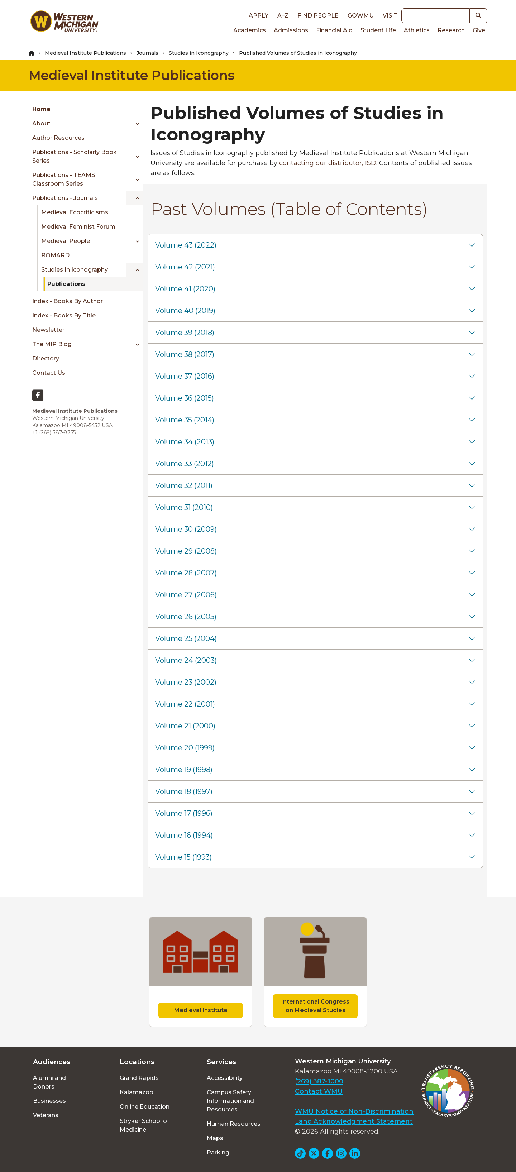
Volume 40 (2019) (185, 310)
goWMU (361, 15)
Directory (45, 358)
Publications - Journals (65, 198)
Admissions (291, 30)
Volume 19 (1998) (183, 769)
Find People (318, 15)
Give (479, 30)
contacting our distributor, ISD (327, 163)
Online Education (144, 1106)
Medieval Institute (201, 1010)
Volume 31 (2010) (184, 507)
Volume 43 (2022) (185, 245)
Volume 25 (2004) (186, 638)
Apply (258, 15)
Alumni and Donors (49, 1082)
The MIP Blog (52, 344)
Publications (66, 284)
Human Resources (234, 1123)
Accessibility (225, 1078)
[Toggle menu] (134, 123)
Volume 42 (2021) (185, 267)
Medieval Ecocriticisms (74, 212)
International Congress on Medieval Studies (315, 1006)
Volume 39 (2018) (184, 332)
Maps (215, 1138)
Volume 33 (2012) (184, 463)
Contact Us (48, 372)
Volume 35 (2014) (184, 420)
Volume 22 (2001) (185, 704)
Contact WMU (319, 1091)
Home (41, 109)
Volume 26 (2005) (185, 616)
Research (451, 30)
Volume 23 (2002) (185, 682)
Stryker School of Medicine (144, 1125)
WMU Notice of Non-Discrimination (354, 1111)
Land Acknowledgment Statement (354, 1121)
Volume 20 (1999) (185, 747)
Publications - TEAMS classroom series (63, 179)
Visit (390, 15)
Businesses (49, 1100)
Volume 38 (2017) (184, 354)
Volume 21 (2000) (185, 726)
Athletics (417, 30)
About (41, 123)
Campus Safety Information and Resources (230, 1101)
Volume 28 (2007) (186, 573)
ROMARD (55, 255)
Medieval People (65, 241)
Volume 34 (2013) (184, 441)
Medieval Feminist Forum (78, 226)
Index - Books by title (64, 315)
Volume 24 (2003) (186, 660)
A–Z (282, 15)
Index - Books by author (67, 301)
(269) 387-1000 (319, 1081)
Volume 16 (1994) (184, 835)
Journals (147, 53)
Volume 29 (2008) (186, 551)
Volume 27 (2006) (186, 594)
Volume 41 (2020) (185, 288)
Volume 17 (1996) (183, 813)
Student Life (378, 30)
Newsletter (48, 329)
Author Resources (58, 137)
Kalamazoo (136, 1092)
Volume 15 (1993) (183, 857)
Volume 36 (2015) (184, 398)
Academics (249, 30)
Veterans (45, 1115)
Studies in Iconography (199, 53)
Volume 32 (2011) (183, 485)
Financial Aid (334, 30)
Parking (218, 1152)
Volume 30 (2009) (186, 529)
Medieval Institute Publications (85, 53)
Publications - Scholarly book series (74, 156)
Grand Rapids (139, 1078)
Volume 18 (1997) (183, 791)
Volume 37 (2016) (184, 376)
